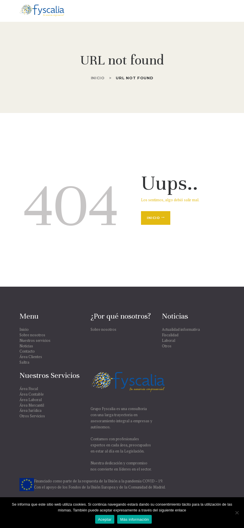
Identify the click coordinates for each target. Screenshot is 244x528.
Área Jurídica (30, 410)
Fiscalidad (170, 334)
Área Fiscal (28, 388)
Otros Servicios (32, 416)
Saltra (24, 362)
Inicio (98, 78)
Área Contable (31, 394)
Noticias (26, 346)
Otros (166, 346)
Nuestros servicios (34, 340)
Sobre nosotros (32, 334)
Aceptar (105, 519)
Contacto (27, 351)
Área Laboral (30, 399)
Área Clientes (30, 356)
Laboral (168, 340)
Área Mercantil (31, 405)
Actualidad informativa (181, 329)
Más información (134, 519)
